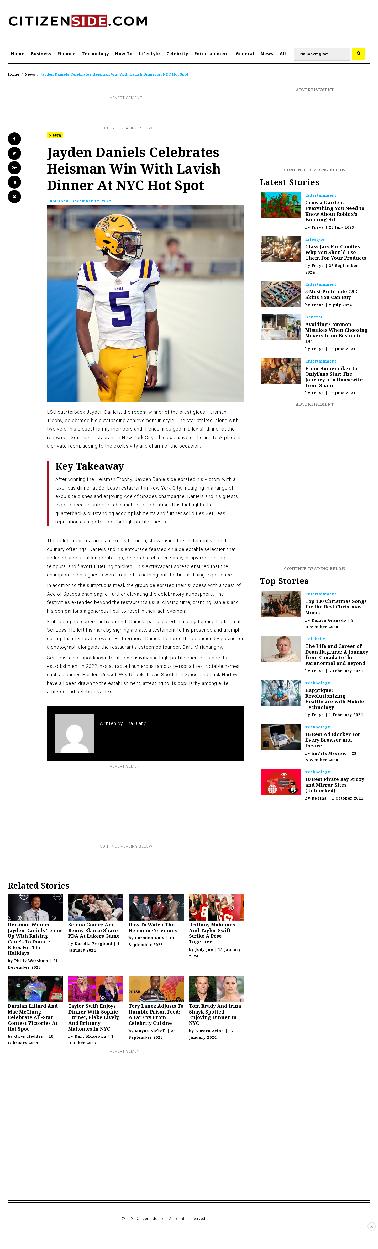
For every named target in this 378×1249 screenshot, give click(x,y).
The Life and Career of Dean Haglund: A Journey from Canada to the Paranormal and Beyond (336, 654)
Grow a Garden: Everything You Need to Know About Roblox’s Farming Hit (334, 211)
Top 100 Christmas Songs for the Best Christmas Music (336, 607)
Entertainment (212, 53)
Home (18, 53)
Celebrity (177, 53)
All (283, 53)
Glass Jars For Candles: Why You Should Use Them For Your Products (335, 252)
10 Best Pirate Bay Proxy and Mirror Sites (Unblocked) (334, 785)
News (267, 53)
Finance (66, 53)
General (245, 53)
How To (124, 53)
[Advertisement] (126, 113)
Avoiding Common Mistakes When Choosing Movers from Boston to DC (336, 332)
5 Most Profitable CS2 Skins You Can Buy (331, 294)
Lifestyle (149, 53)
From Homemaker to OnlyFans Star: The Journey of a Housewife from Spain (334, 377)
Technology (95, 53)
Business (41, 53)
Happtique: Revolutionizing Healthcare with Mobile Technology (334, 698)
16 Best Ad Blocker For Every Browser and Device (332, 740)
